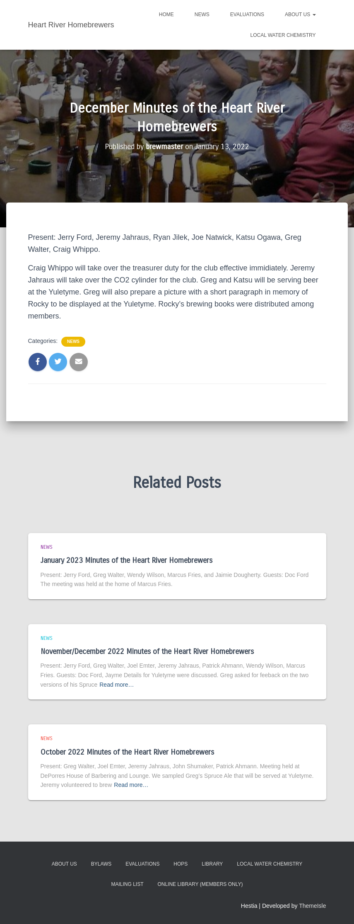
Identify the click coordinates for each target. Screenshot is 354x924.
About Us (300, 14)
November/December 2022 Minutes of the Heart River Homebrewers (147, 651)
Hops (180, 864)
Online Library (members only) (200, 884)
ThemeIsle (312, 905)
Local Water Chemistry (282, 35)
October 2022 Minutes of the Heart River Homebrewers (127, 751)
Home (166, 14)
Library (212, 864)
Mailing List (127, 884)
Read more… (116, 684)
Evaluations (247, 14)
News (202, 14)
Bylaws (101, 864)
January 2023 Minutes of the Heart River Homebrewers (126, 560)
